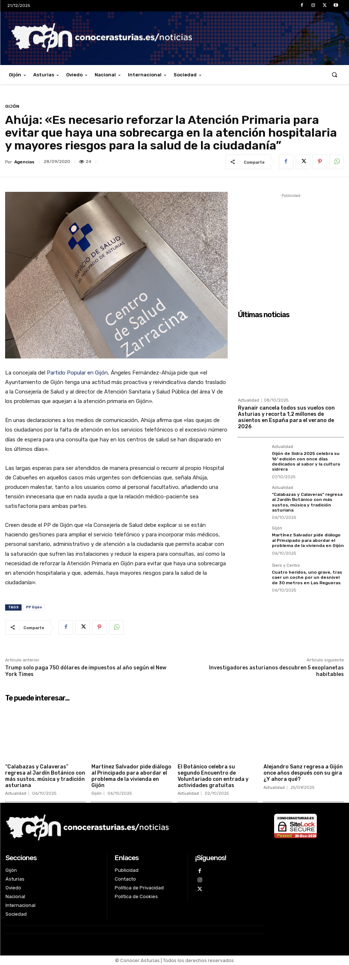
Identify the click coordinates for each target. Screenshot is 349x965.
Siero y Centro (286, 565)
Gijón (12, 106)
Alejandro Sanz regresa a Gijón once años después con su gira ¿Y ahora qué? (303, 773)
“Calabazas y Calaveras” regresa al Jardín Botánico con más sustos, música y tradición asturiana (307, 502)
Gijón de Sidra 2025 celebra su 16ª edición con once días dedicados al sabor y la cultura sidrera (306, 461)
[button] (334, 74)
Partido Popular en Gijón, (78, 372)
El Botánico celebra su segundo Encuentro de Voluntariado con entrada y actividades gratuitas (213, 776)
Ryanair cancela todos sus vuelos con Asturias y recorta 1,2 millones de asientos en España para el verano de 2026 (286, 417)
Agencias (24, 162)
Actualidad (248, 400)
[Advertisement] (291, 245)
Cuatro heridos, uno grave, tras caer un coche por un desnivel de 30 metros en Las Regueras (307, 577)
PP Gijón (34, 607)
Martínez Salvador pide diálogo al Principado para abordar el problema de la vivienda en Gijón (308, 540)
